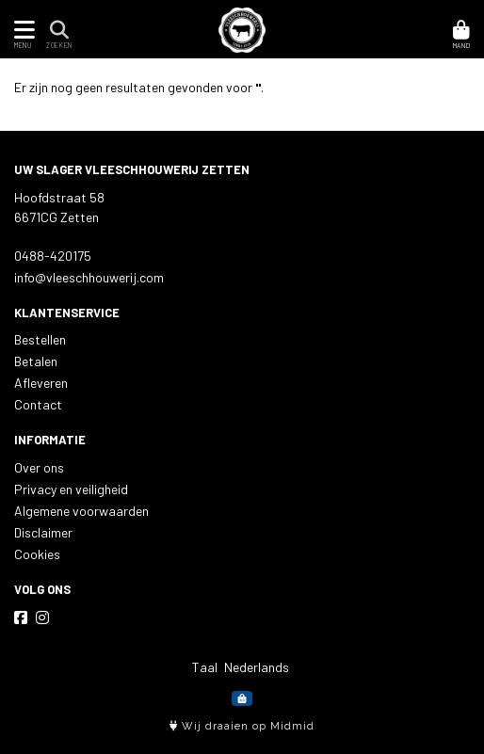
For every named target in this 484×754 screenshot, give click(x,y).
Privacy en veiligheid (71, 489)
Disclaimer (43, 532)
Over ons (39, 467)
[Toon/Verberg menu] (21, 29)
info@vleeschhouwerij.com (89, 277)
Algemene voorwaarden (81, 511)
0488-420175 (52, 256)
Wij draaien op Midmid (242, 726)
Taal (205, 667)
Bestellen (40, 339)
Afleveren (41, 383)
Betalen (35, 361)
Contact (38, 404)
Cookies (37, 554)
